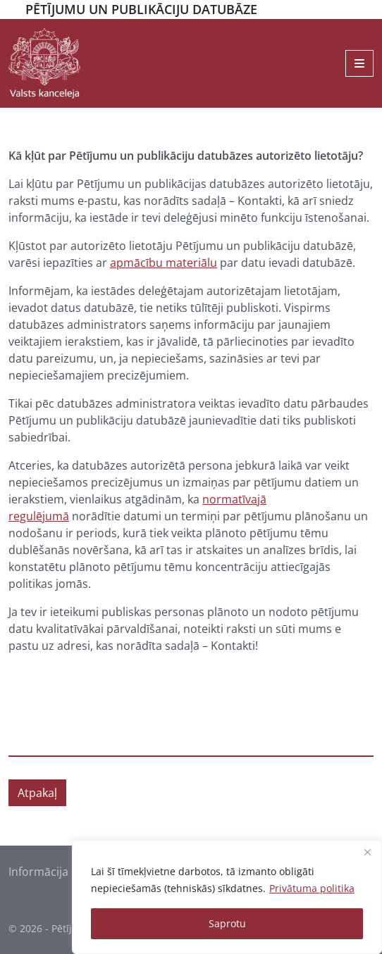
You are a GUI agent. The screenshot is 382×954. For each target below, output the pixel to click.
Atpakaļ (37, 793)
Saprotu (227, 923)
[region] (227, 897)
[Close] (367, 851)
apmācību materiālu (163, 262)
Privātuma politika (312, 888)
